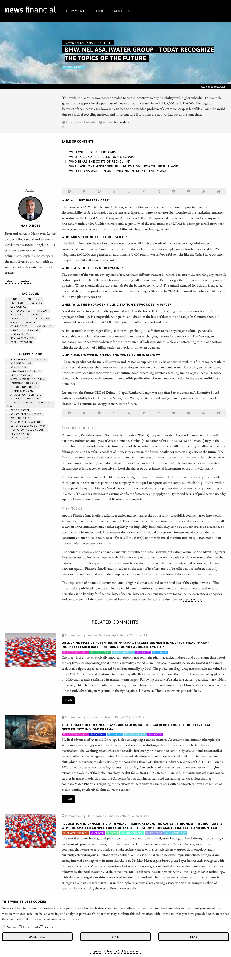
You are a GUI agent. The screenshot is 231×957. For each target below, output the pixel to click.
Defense (35, 303)
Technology (17, 318)
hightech (15, 303)
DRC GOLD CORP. (18, 410)
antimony (33, 299)
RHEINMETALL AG (19, 363)
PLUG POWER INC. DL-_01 (23, 371)
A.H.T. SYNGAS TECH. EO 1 (24, 394)
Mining (13, 299)
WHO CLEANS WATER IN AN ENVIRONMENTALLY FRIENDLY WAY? (118, 171)
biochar (32, 330)
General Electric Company (26, 426)
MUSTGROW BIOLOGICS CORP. (26, 430)
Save (115, 936)
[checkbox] (4, 927)
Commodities (17, 326)
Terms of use (192, 599)
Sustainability (18, 334)
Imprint (95, 951)
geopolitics (16, 306)
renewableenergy (21, 338)
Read (68, 700)
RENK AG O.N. (16, 367)
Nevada (28, 322)
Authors (122, 11)
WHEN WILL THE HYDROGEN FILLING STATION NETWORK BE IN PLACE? (124, 166)
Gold (12, 322)
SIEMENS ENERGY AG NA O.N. (26, 379)
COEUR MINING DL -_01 (22, 387)
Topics (100, 11)
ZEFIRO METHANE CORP (23, 398)
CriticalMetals (18, 310)
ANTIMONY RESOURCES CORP (26, 359)
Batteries (15, 314)
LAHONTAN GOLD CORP (22, 383)
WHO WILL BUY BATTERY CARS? (93, 151)
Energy (34, 314)
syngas (13, 330)
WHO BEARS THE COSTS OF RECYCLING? (100, 161)
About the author (18, 281)
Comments (76, 11)
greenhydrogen (19, 342)
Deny (193, 936)
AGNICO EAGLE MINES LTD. (24, 414)
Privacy (109, 951)
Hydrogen (40, 318)
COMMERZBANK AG (20, 391)
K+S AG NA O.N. (18, 437)
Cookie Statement (128, 951)
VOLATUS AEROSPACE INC (24, 422)
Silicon (41, 310)
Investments (43, 326)
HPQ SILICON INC (19, 375)
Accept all (37, 936)
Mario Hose (122, 122)
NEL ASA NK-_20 (18, 434)
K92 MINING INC (18, 418)
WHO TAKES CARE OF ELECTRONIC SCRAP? (101, 156)
